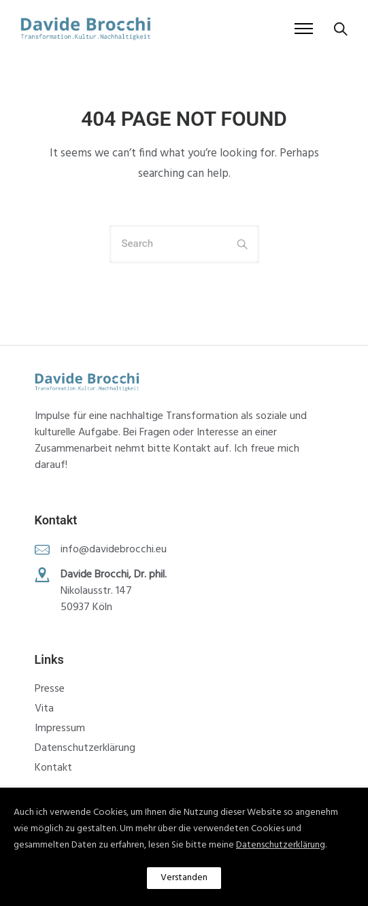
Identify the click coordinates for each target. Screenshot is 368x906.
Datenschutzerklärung (85, 748)
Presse (50, 689)
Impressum (60, 728)
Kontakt (53, 768)
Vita (44, 709)
